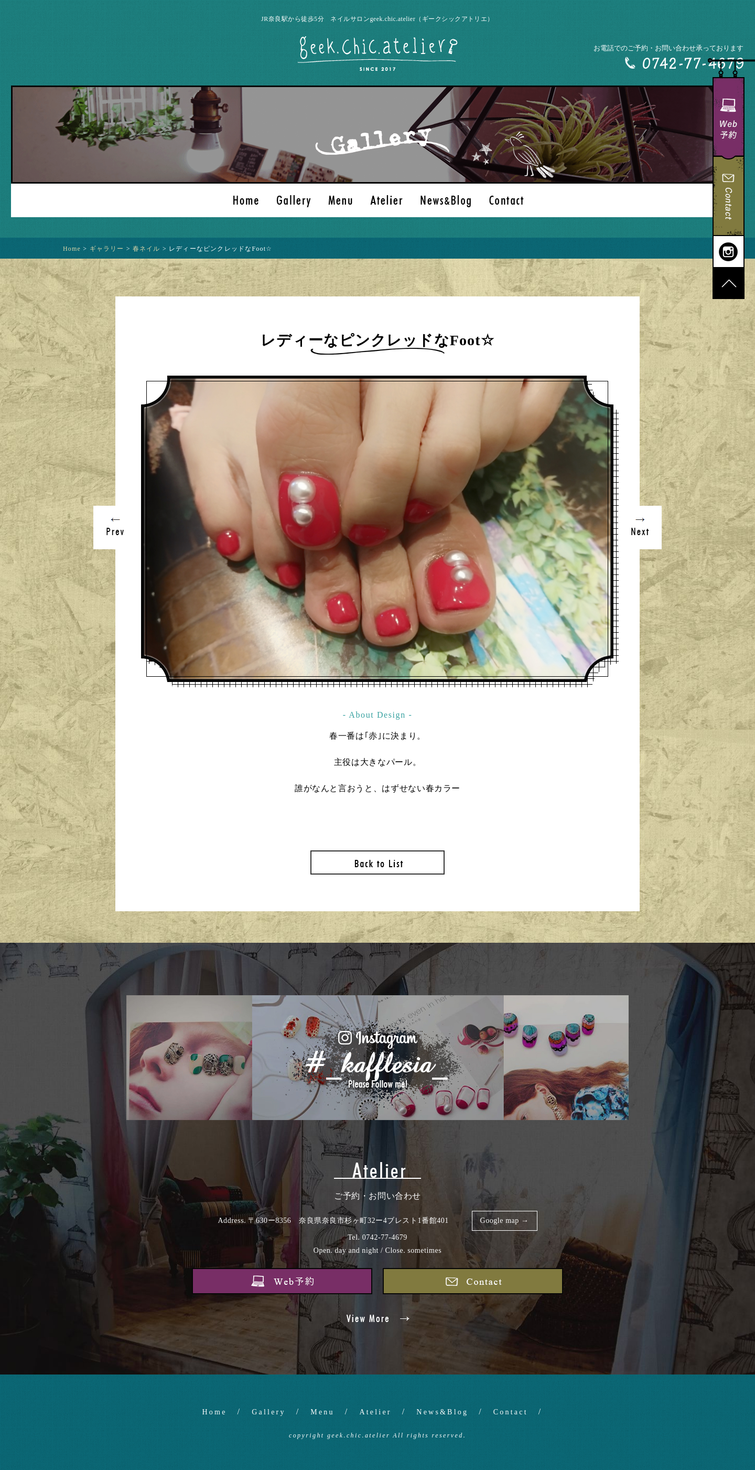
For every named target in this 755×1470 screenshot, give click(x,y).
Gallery (268, 1412)
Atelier (375, 1412)
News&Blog (442, 1412)
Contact (510, 1412)
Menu (322, 1412)
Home (214, 1412)
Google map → (504, 1220)
